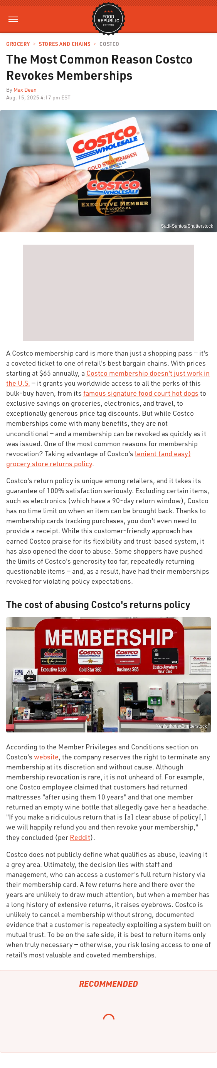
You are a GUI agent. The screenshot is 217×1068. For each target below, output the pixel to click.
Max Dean (25, 89)
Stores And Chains (64, 44)
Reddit (80, 837)
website (46, 756)
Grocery (18, 44)
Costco (109, 44)
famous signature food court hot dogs (140, 393)
